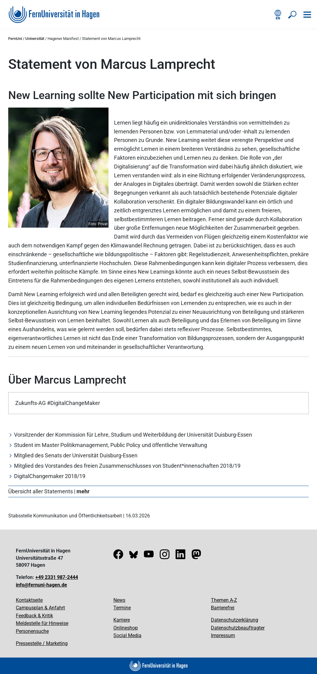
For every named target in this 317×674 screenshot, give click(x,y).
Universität (34, 38)
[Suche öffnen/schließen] (293, 14)
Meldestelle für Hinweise (42, 623)
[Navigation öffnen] (307, 14)
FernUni (15, 38)
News (119, 600)
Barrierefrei (222, 608)
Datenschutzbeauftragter (238, 628)
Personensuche (32, 631)
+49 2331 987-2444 (56, 577)
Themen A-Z (224, 600)
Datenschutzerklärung (234, 620)
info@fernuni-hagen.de (41, 585)
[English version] (278, 15)
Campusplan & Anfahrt (40, 608)
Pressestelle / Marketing (42, 643)
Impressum (223, 635)
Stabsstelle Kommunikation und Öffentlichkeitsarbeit (65, 516)
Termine (122, 608)
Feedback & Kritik (34, 616)
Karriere (121, 620)
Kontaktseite (29, 600)
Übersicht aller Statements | (49, 491)
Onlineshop (125, 628)
